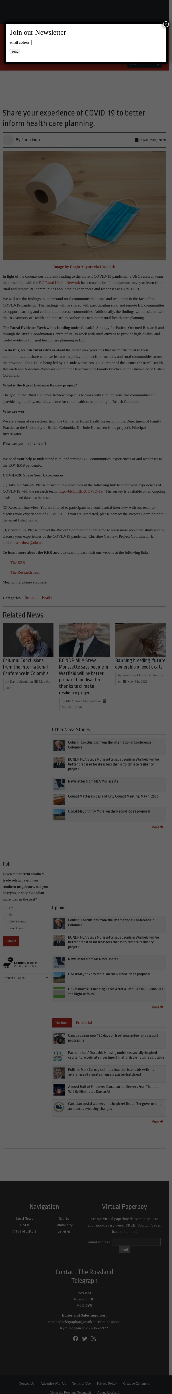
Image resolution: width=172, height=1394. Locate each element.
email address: (20, 42)
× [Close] (166, 24)
